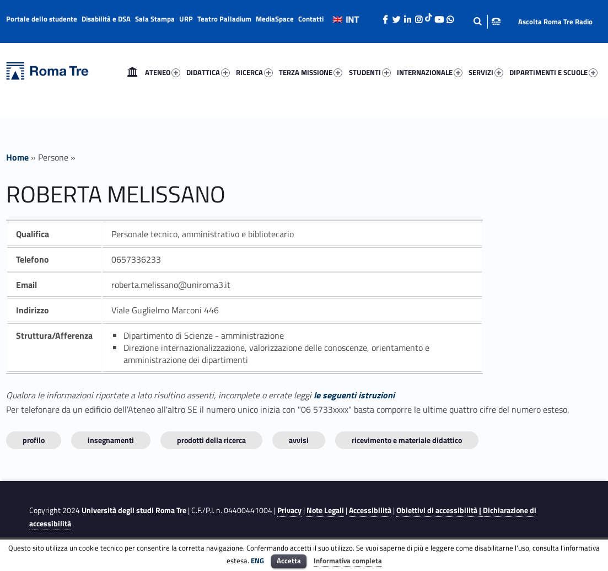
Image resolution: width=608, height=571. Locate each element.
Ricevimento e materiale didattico (407, 440)
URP (186, 18)
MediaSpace (275, 18)
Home (132, 72)
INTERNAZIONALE (429, 72)
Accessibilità (370, 510)
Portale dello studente (41, 18)
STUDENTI (370, 72)
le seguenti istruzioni (354, 395)
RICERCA (254, 72)
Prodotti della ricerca (211, 440)
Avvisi (299, 440)
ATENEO (162, 72)
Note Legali (325, 510)
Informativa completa (348, 560)
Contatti (311, 18)
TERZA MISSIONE (310, 72)
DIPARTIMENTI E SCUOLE (553, 72)
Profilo (34, 440)
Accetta (289, 560)
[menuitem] (132, 72)
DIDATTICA (208, 72)
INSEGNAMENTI (111, 440)
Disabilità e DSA (106, 18)
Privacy (289, 510)
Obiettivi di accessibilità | (439, 510)
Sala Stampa (155, 18)
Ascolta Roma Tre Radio (555, 21)
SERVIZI (486, 72)
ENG (257, 560)
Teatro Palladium (224, 18)
